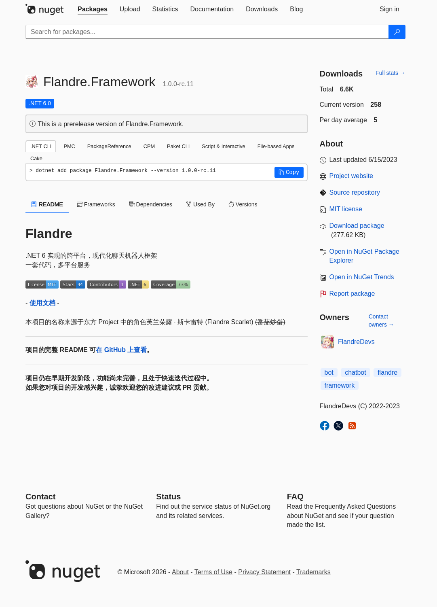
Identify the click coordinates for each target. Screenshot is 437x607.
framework (340, 385)
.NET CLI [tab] (40, 146)
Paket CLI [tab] (178, 146)
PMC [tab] (69, 146)
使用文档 (42, 302)
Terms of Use (213, 572)
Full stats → (390, 73)
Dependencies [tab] (150, 204)
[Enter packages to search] (207, 32)
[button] (289, 172)
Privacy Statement (264, 572)
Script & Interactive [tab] (223, 146)
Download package (356, 225)
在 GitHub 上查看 (121, 349)
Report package (352, 293)
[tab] (93, 9)
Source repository (354, 192)
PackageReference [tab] (109, 146)
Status (168, 496)
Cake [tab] (36, 158)
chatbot (355, 372)
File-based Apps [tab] (276, 146)
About (180, 572)
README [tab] (47, 204)
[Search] (396, 32)
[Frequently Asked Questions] (295, 496)
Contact (40, 496)
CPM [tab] (149, 146)
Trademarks (313, 572)
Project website (351, 175)
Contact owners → (381, 320)
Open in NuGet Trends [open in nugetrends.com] (361, 277)
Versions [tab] (243, 204)
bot (329, 372)
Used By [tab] (200, 204)
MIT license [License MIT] (346, 209)
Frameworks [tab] (96, 204)
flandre (387, 372)
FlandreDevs (356, 341)
